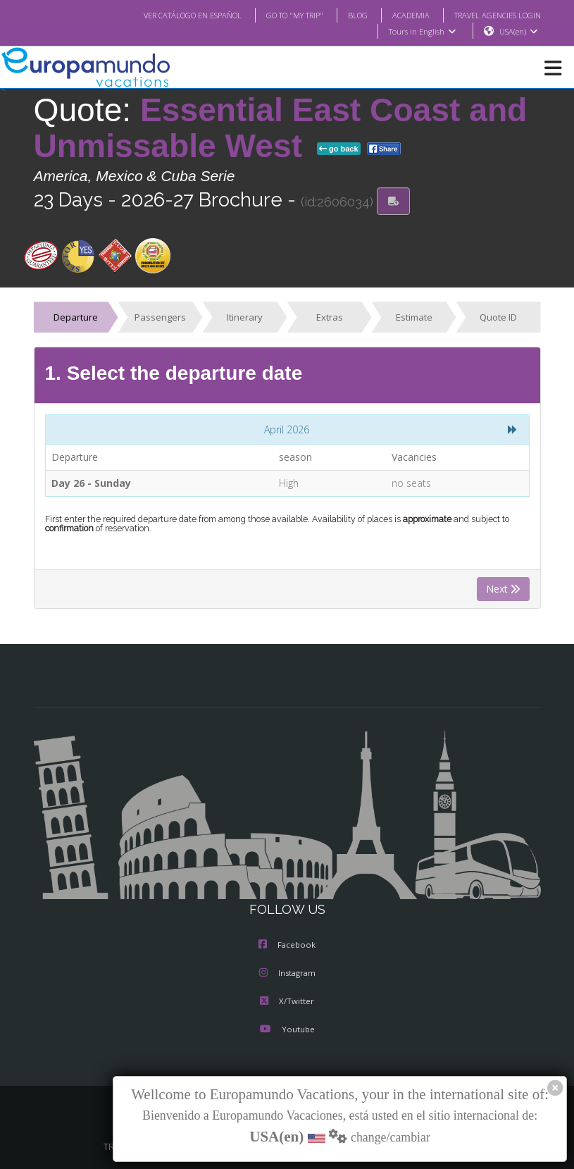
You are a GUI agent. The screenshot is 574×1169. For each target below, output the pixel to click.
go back (338, 149)
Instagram (287, 974)
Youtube (286, 1030)
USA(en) (518, 31)
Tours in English (421, 31)
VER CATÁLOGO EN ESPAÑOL (164, 15)
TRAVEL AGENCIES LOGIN (491, 15)
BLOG (343, 15)
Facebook (287, 945)
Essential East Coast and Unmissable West (281, 128)
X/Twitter (287, 1002)
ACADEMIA (398, 15)
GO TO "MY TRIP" (275, 15)
